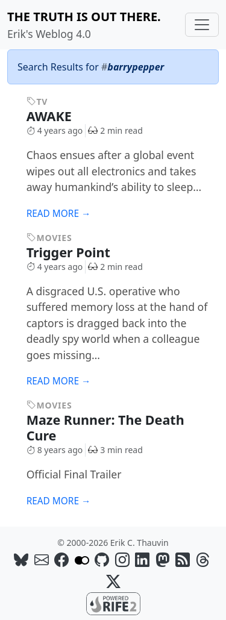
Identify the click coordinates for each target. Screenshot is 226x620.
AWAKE (58, 116)
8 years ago (55, 450)
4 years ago (55, 130)
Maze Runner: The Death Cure (105, 427)
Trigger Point (77, 252)
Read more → (59, 213)
